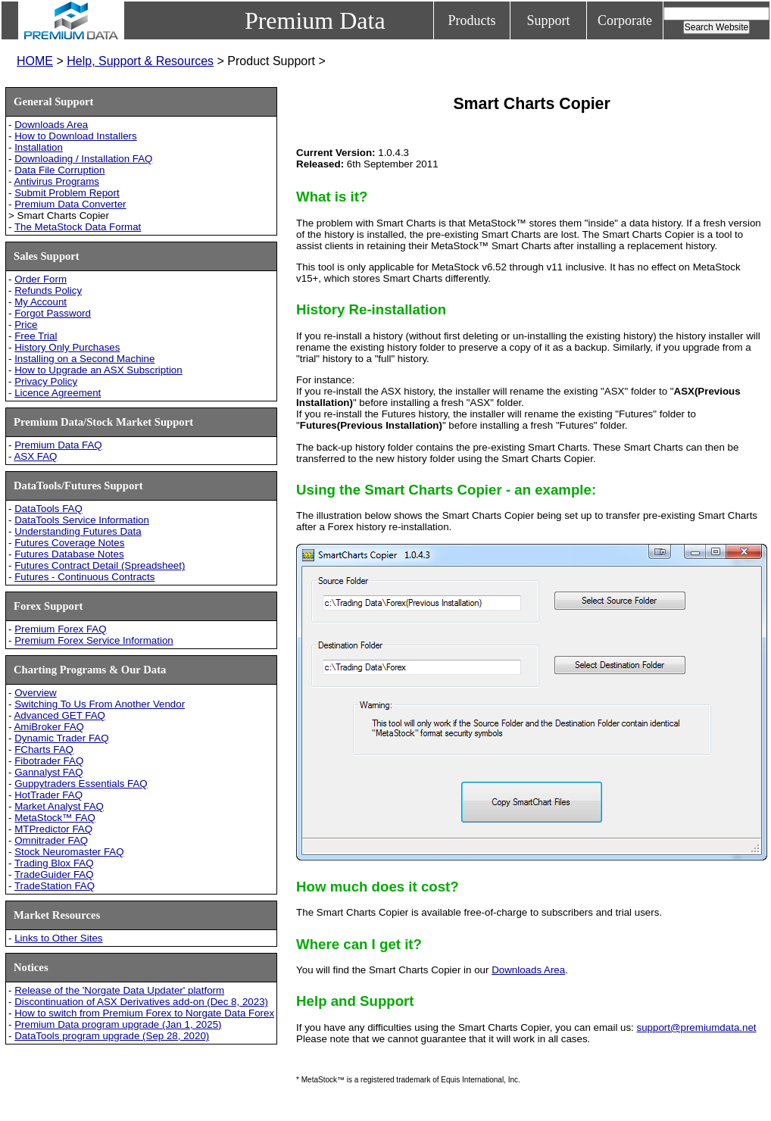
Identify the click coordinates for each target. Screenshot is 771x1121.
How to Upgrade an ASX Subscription (98, 370)
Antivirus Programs (56, 181)
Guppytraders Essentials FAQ (81, 783)
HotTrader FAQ (48, 795)
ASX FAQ (35, 456)
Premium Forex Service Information (93, 640)
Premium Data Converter (70, 204)
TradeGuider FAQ (54, 874)
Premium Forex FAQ (60, 629)
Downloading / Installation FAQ (83, 158)
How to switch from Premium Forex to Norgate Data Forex (144, 1013)
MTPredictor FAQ (53, 829)
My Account (40, 302)
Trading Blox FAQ (54, 863)
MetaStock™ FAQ (54, 817)
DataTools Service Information (81, 520)
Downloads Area (51, 124)
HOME (35, 61)
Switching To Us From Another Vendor (99, 704)
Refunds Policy (48, 290)
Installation (38, 147)
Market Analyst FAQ (59, 806)
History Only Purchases (67, 347)
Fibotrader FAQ (48, 761)
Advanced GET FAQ (59, 715)
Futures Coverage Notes (69, 542)
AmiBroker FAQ (49, 726)
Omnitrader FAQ (51, 840)
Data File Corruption (59, 170)
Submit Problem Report (67, 192)
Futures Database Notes (68, 554)
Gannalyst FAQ (48, 772)
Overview (35, 692)
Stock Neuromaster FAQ (68, 851)
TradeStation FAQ (54, 885)
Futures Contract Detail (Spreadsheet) (99, 565)
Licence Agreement (57, 392)
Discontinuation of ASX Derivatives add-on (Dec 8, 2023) (141, 1001)
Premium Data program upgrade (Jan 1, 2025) (117, 1024)
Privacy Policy (45, 381)
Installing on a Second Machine (84, 358)
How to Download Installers (75, 136)
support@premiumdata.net (697, 1027)
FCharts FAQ (43, 749)
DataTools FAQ (48, 508)
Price (25, 324)
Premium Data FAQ (58, 445)
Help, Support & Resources (140, 61)
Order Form (40, 279)
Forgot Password (52, 313)
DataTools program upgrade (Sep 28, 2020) (111, 1035)
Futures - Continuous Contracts (84, 576)
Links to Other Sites (58, 938)
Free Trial (35, 336)
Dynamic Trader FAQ (61, 738)
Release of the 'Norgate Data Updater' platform (119, 990)
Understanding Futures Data (77, 531)
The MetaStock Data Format (77, 227)
